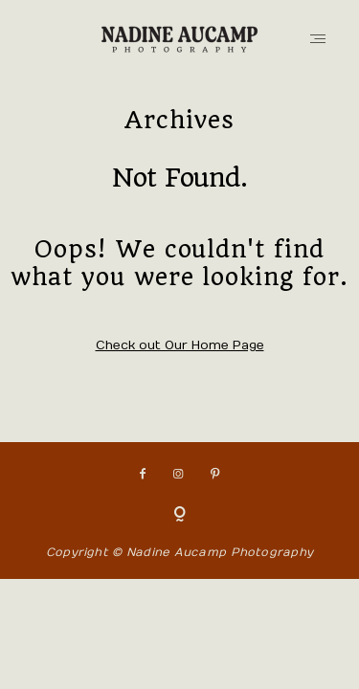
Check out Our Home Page (180, 345)
